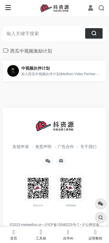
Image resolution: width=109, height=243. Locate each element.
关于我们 (88, 146)
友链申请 (20, 146)
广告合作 (66, 146)
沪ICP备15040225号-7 (61, 225)
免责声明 (43, 146)
